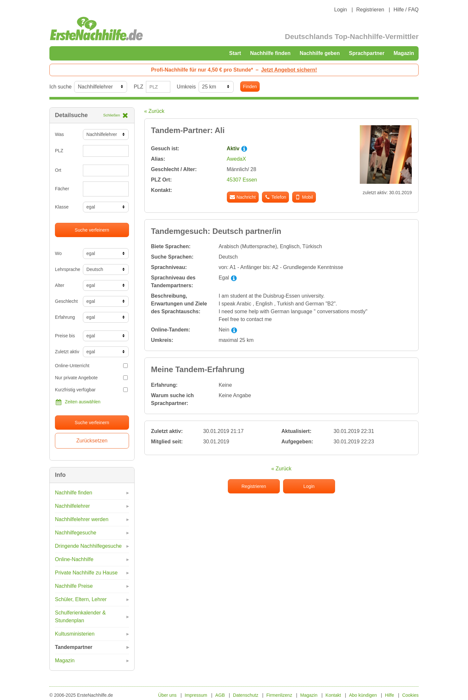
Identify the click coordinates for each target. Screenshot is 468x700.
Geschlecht (66, 301)
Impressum (196, 695)
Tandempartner (73, 647)
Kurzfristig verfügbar (91, 389)
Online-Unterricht (91, 365)
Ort (58, 170)
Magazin (404, 53)
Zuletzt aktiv (66, 351)
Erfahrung (65, 317)
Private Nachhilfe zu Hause (86, 572)
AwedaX (236, 159)
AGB (220, 695)
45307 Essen (242, 179)
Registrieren (370, 9)
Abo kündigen (363, 695)
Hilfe (389, 695)
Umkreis (186, 86)
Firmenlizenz (279, 695)
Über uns (167, 695)
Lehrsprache (66, 269)
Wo (58, 253)
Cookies (410, 695)
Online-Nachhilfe (74, 559)
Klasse (62, 206)
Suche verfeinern (92, 230)
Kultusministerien (75, 634)
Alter (59, 285)
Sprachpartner (366, 53)
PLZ (138, 86)
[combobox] (106, 189)
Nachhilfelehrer (72, 506)
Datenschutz (245, 695)
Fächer (62, 188)
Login (340, 9)
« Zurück (154, 111)
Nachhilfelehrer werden (82, 519)
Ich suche (60, 86)
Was (59, 134)
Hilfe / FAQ (406, 9)
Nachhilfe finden (270, 53)
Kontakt (333, 695)
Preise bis (65, 335)
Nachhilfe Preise (74, 586)
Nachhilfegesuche (75, 532)
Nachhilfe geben (320, 53)
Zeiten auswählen (77, 402)
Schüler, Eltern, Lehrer (81, 599)
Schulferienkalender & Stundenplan (80, 616)
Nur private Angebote (91, 377)
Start (235, 53)
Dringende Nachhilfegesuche (88, 546)
